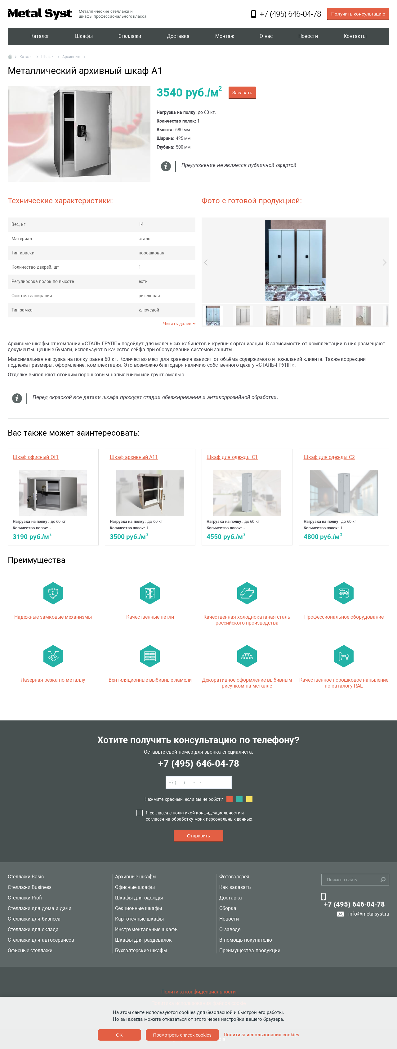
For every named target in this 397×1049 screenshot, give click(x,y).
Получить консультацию (358, 14)
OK (119, 1035)
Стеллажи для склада (33, 929)
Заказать (242, 93)
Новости (308, 36)
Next (383, 262)
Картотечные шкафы (139, 919)
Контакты (355, 36)
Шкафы (84, 36)
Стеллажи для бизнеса (34, 919)
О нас (266, 36)
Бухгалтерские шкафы (141, 950)
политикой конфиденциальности (206, 812)
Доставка (178, 36)
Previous (207, 262)
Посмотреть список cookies (182, 1035)
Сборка (227, 908)
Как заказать (235, 887)
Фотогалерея (234, 877)
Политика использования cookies (261, 1035)
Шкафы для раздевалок (143, 940)
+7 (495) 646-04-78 (198, 763)
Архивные (71, 57)
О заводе (229, 929)
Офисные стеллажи (30, 950)
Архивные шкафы (135, 877)
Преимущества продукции (249, 950)
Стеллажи (129, 36)
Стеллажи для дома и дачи (39, 908)
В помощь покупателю (245, 940)
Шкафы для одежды (139, 898)
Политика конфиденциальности (198, 992)
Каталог (39, 36)
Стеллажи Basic (26, 877)
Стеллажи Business (29, 887)
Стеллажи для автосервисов (41, 940)
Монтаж (224, 36)
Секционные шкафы (138, 908)
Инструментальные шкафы (147, 929)
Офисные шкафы (135, 887)
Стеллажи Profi (25, 898)
